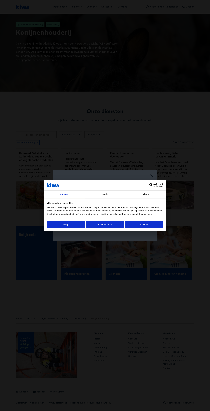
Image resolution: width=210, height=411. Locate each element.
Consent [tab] (64, 194)
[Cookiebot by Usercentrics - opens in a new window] (151, 185)
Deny (65, 224)
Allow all (144, 224)
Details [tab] (105, 194)
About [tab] (146, 194)
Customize (105, 224)
